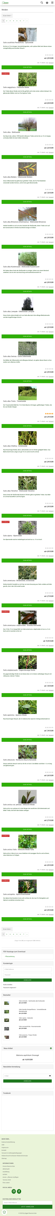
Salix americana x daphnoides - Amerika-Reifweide (22, 625)
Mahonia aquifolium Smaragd (27, 1055)
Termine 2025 (7, 1180)
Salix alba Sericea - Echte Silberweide (17, 356)
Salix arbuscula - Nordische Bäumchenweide (19, 760)
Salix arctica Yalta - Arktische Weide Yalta (18, 850)
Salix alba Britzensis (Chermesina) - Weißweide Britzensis (24, 222)
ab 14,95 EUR (27, 1060)
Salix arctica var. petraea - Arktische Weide (19, 805)
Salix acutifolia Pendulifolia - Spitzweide (18, 43)
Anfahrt (5, 1174)
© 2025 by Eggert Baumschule (27, 1213)
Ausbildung (6, 1171)
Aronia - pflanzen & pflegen (11, 1177)
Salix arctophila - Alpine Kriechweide (16, 894)
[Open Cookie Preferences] (4, 1212)
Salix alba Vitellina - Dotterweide (15, 446)
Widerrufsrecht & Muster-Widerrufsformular (15, 1155)
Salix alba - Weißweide (11, 132)
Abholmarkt (6, 1169)
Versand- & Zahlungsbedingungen (12, 1153)
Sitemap (4, 1158)
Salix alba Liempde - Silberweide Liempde (18, 311)
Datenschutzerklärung (8, 1142)
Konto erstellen (7, 984)
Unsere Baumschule (9, 1166)
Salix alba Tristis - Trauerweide (14, 401)
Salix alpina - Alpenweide (12, 536)
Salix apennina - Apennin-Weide (15, 715)
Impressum (5, 1147)
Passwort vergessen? (9, 987)
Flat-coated (6, 1182)
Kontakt (4, 1150)
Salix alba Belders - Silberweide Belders (17, 177)
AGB (3, 1145)
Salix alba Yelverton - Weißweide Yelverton (19, 491)
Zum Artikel (27, 67)
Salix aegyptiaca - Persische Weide (16, 87)
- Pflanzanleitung (9, 956)
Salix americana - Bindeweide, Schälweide (18, 581)
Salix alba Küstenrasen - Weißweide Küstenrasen (21, 267)
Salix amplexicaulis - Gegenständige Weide (19, 670)
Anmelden (27, 980)
